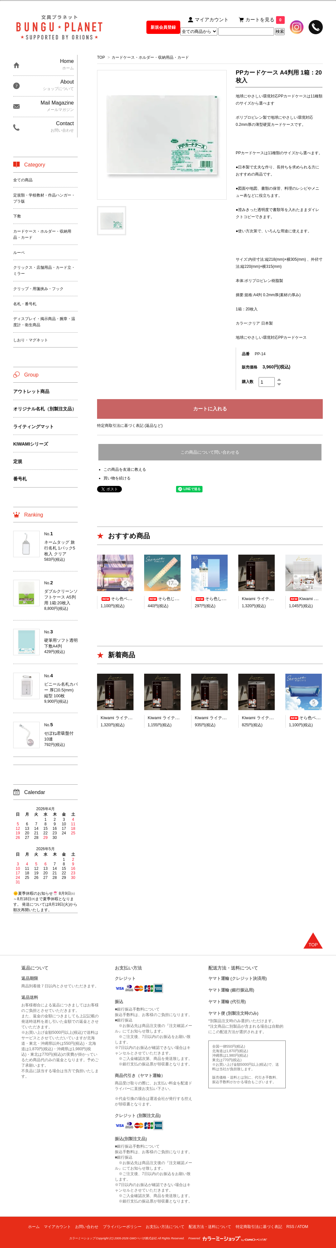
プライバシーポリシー (122, 1226)
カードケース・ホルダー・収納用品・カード (150, 57)
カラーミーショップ (82, 1238)
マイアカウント (57, 1226)
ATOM (302, 1226)
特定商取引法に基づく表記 (259, 1226)
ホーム (34, 1226)
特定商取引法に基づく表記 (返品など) (130, 425)
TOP (101, 57)
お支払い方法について (165, 1226)
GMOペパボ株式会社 (143, 1238)
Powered (227, 1238)
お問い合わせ (86, 1226)
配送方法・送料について (210, 1226)
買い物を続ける (117, 478)
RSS (290, 1226)
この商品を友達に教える (125, 469)
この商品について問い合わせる (210, 452)
